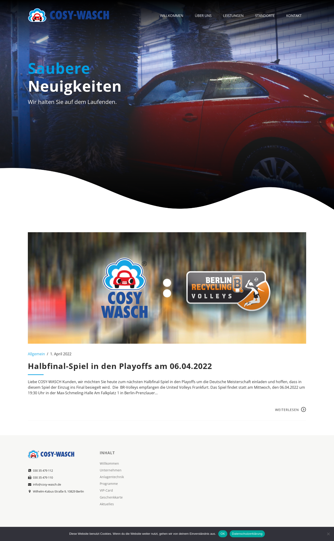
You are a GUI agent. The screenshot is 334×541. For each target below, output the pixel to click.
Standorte (265, 15)
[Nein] (328, 533)
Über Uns (203, 15)
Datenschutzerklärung (247, 533)
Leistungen (233, 15)
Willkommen (171, 15)
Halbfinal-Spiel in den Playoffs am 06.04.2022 (120, 371)
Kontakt (294, 15)
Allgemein (36, 359)
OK (223, 533)
